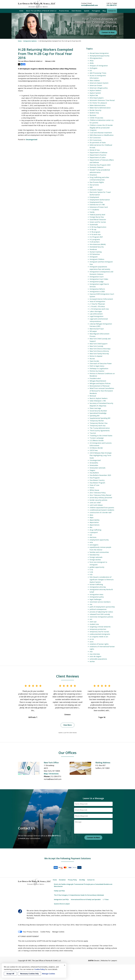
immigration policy (97, 597)
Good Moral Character (98, 219)
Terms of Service (77, 941)
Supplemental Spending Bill (100, 418)
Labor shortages (96, 311)
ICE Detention (95, 254)
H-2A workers (95, 242)
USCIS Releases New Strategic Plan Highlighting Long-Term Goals (101, 455)
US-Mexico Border (96, 448)
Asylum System (95, 93)
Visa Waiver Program (97, 483)
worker (92, 661)
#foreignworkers (96, 58)
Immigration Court (97, 277)
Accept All (10, 974)
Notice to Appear (96, 356)
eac (91, 535)
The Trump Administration (100, 428)
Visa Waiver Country (97, 480)
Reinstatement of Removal (99, 386)
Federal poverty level (97, 215)
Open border (94, 361)
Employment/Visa (96, 202)
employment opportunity (99, 540)
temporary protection (98, 629)
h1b (91, 574)
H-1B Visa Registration (98, 227)
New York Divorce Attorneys (100, 349)
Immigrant (94, 257)
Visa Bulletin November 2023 (100, 475)
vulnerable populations (98, 659)
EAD (91, 187)
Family (92, 212)
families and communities (99, 552)
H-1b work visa (95, 234)
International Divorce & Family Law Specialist (86, 899)
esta (91, 542)
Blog (104, 11)
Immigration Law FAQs (61, 899)
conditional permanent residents (102, 510)
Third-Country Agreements (100, 431)
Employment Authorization (100, 200)
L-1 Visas (106, 899)
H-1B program (95, 232)
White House (94, 490)
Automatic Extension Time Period (102, 100)
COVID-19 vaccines (96, 118)
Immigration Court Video (99, 279)
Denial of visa (95, 150)
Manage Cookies (58, 932)
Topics (89, 48)
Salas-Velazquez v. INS (98, 401)
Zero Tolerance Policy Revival (100, 495)
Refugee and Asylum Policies (100, 383)
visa (91, 651)
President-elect (95, 378)
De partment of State (98, 142)
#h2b (92, 63)
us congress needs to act (99, 637)
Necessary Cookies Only (29, 974)
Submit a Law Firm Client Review (67, 732)
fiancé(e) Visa (94, 555)
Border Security (95, 110)
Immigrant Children (97, 259)
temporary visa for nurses (99, 632)
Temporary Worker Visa (98, 423)
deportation (94, 522)
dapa (91, 517)
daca (91, 515)
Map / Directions (51, 773)
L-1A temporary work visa (99, 309)
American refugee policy (99, 88)
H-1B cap (93, 229)
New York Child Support (98, 344)
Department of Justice (98, 155)
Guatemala (94, 224)
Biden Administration (97, 105)
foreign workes (95, 560)
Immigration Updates (30, 41)
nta (91, 604)
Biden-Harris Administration (100, 108)
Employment (94, 197)
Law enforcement (96, 314)
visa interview (95, 654)
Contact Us (112, 11)
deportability (94, 520)
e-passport (94, 532)
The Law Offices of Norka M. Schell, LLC (46, 960)
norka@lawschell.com (89, 5)
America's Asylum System (99, 83)
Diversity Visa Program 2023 (100, 165)
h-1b (91, 570)
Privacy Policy (72, 880)
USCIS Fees (94, 450)
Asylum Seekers (95, 90)
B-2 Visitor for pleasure (98, 103)
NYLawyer (93, 331)
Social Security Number (98, 411)
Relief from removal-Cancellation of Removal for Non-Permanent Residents (102, 390)
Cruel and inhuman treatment (101, 133)
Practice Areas (64, 11)
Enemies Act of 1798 (97, 205)
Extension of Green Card (99, 207)
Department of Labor (98, 157)
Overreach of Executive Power (101, 363)
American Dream (96, 85)
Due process (94, 185)
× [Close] (64, 965)
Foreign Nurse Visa (97, 217)
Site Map (82, 880)
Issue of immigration (97, 301)
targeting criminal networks (100, 627)
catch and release (96, 505)
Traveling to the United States (101, 436)
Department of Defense (98, 152)
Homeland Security (97, 247)
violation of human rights (99, 644)
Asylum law (94, 95)
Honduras (93, 249)
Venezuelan (94, 465)
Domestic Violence (96, 167)
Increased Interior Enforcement (101, 299)
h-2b (91, 572)
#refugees (93, 68)
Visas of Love (94, 485)
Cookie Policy (45, 932)
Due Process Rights (97, 182)
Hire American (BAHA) (98, 244)
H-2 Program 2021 (96, 237)
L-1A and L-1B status (97, 306)
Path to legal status (97, 366)
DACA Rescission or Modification (101, 135)
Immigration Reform (97, 289)
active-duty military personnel (101, 498)
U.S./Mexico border (97, 440)
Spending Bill (94, 416)
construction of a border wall (100, 512)
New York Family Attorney (99, 354)
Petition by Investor (97, 371)
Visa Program (95, 478)
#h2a (91, 61)
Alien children (95, 80)
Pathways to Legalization (99, 368)
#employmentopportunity (99, 56)
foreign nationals (96, 557)
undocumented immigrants (100, 634)
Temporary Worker (97, 421)
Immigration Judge (96, 282)
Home (21, 11)
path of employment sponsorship (102, 607)
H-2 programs (95, 239)
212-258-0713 (111, 5)
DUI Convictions (95, 140)
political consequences (98, 609)
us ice (92, 639)
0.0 (91, 70)
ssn (91, 619)
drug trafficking (95, 530)
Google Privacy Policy (59, 941)
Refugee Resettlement (98, 381)
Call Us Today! (112, 3)
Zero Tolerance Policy (98, 493)
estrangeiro (94, 545)
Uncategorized (31, 139)
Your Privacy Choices (28, 932)
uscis (91, 642)
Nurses (92, 359)
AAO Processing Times (98, 73)
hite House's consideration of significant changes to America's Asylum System (102, 579)
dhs (91, 527)
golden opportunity (97, 567)
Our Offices (67, 752)
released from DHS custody (100, 614)
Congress (93, 130)
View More (67, 725)
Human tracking (96, 252)
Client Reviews (76, 11)
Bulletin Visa (94, 113)
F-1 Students (94, 210)
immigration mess (96, 594)
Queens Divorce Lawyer (62, 904)
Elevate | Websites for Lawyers (102, 960)
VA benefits (94, 463)
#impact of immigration (99, 66)
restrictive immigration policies (101, 617)
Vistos (92, 488)
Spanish (86, 11)
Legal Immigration (96, 316)
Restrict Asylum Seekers (98, 398)
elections (93, 537)
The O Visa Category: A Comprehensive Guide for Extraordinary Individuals (79, 895)
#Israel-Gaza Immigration (99, 53)
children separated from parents (102, 508)
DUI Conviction (95, 138)
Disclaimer (62, 880)
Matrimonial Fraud (96, 329)
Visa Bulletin (94, 473)
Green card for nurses (98, 222)
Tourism (93, 433)
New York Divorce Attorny (99, 351)
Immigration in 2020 (97, 291)
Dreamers (93, 175)
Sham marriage (95, 408)
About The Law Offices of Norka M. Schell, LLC (41, 11)
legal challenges (95, 599)
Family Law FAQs (59, 891)
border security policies (98, 500)
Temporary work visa (97, 426)
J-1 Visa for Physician (97, 304)
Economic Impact (96, 190)
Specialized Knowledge (98, 413)
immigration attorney (98, 587)
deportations (94, 525)
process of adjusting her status (101, 612)
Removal (93, 396)
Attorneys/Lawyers (97, 98)
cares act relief (95, 503)
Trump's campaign (97, 438)
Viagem (92, 470)
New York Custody (96, 346)
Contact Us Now (108, 32)
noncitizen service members (100, 602)
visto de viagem (95, 656)
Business (93, 115)
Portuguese (96, 11)
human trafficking (96, 584)
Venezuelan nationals (97, 468)
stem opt (93, 622)
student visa (94, 624)
